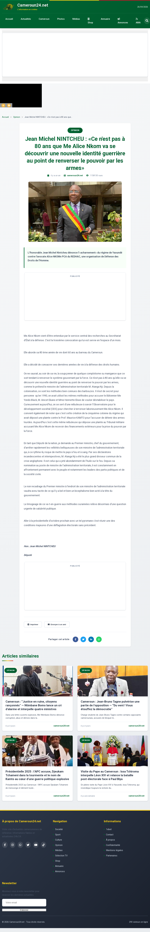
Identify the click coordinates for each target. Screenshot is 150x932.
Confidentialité (113, 845)
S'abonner (24, 910)
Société (59, 829)
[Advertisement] (75, 54)
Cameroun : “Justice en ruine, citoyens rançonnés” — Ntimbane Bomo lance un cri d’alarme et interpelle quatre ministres (34, 705)
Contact (109, 834)
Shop (90, 21)
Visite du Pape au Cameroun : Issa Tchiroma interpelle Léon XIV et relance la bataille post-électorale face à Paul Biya (110, 775)
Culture (58, 839)
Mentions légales (114, 850)
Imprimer (32, 624)
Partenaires (111, 855)
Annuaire (105, 19)
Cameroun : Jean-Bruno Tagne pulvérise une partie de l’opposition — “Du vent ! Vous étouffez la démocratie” (110, 705)
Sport (57, 834)
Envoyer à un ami (57, 624)
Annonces (123, 21)
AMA (138, 21)
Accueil (9, 19)
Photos (61, 19)
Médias (76, 19)
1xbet (109, 829)
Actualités (26, 19)
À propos (110, 839)
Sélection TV (61, 855)
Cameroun (44, 19)
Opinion (16, 117)
